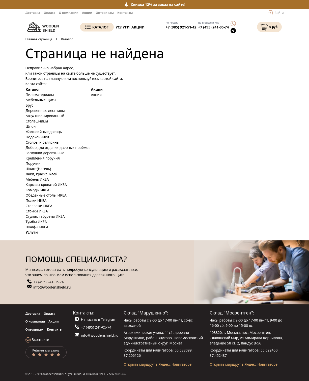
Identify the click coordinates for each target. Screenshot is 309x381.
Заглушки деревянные (45, 152)
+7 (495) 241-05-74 (213, 27)
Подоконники (37, 137)
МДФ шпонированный (45, 115)
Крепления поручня (43, 158)
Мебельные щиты (41, 100)
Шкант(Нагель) (38, 168)
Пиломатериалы (40, 94)
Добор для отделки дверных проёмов (58, 147)
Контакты (125, 13)
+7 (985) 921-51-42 (181, 27)
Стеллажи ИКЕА (39, 205)
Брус (29, 105)
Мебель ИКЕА (37, 179)
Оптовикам (105, 13)
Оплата (49, 13)
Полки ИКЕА (36, 200)
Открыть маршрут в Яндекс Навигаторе (157, 364)
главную (56, 78)
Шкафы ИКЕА (37, 227)
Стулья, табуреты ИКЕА (45, 216)
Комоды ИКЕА (38, 189)
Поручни (33, 163)
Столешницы (37, 121)
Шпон (31, 126)
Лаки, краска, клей (42, 174)
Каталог (100, 27)
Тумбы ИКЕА (36, 221)
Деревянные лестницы (45, 110)
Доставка (32, 13)
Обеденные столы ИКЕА (46, 195)
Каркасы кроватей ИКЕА (46, 184)
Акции (87, 13)
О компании (68, 13)
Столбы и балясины (43, 142)
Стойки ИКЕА (37, 211)
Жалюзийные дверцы (44, 131)
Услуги (123, 27)
